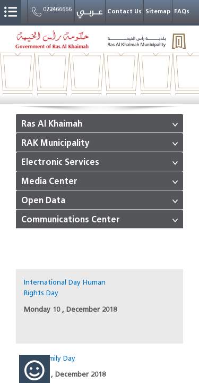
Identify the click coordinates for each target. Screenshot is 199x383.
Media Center (49, 181)
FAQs (181, 11)
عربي (89, 14)
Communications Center (70, 219)
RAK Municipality (55, 143)
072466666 (51, 11)
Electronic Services (60, 162)
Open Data (43, 200)
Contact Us (124, 11)
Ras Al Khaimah (51, 124)
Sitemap (157, 11)
